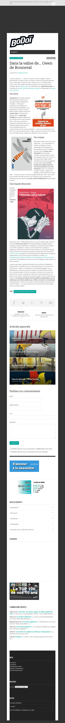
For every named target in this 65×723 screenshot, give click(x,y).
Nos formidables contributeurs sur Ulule (22, 712)
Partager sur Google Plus (32, 303)
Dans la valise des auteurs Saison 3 (24, 291)
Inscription (13, 665)
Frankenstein (14, 521)
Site (11, 414)
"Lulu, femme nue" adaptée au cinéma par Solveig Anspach (33, 634)
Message (13, 422)
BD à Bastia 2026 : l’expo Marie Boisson (22, 532)
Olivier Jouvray (24, 86)
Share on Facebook (14, 303)
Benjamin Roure (23, 73)
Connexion (13, 667)
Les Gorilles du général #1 (24, 619)
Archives (12, 689)
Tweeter (23, 303)
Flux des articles (16, 669)
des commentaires (16, 671)
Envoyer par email (50, 303)
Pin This (41, 303)
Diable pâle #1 (14, 510)
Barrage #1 (18, 639)
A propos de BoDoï (15, 705)
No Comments (51, 58)
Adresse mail (14, 405)
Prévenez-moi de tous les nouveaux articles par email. (29, 454)
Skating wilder (14, 527)
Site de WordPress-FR (16, 673)
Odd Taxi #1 (13, 516)
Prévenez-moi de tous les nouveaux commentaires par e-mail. (31, 451)
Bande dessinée (14, 58)
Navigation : (53, 4)
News (21, 58)
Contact (12, 709)
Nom (11, 396)
